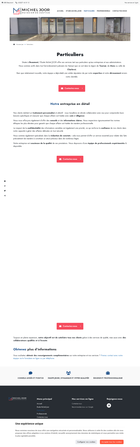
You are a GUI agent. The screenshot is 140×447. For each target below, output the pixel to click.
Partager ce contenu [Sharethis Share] (5, 195)
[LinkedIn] (109, 405)
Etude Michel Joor (73, 11)
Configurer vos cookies (86, 442)
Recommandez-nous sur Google (82, 407)
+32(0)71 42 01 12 (22, 3)
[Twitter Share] (5, 191)
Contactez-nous (119, 11)
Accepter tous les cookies (112, 442)
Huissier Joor (18, 44)
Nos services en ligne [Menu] (82, 398)
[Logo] (31, 11)
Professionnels (103, 11)
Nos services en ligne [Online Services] (131, 3)
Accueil (60, 11)
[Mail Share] (5, 181)
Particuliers (89, 11)
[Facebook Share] (5, 186)
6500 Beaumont (7, 3)
